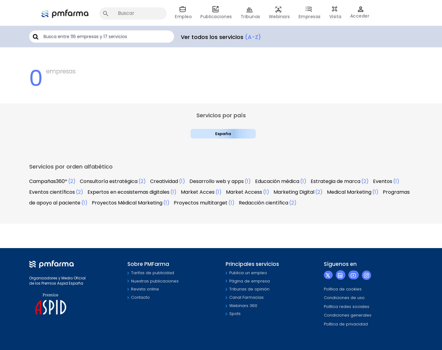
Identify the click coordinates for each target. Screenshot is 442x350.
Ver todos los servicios (221, 37)
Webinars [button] (279, 13)
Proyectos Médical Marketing (127, 202)
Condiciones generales (347, 315)
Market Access (244, 192)
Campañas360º (48, 181)
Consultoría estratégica (109, 181)
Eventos (382, 181)
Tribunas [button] (250, 13)
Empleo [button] (183, 13)
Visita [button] (335, 13)
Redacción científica (263, 202)
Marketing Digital (293, 192)
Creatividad (164, 181)
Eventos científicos (52, 192)
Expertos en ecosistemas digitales (128, 192)
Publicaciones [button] (216, 13)
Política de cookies (343, 289)
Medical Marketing (349, 192)
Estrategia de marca (335, 181)
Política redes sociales (346, 306)
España (223, 134)
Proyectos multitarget (200, 202)
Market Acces (198, 192)
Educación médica (277, 181)
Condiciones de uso (344, 298)
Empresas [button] (310, 13)
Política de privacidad (346, 324)
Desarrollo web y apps (216, 181)
